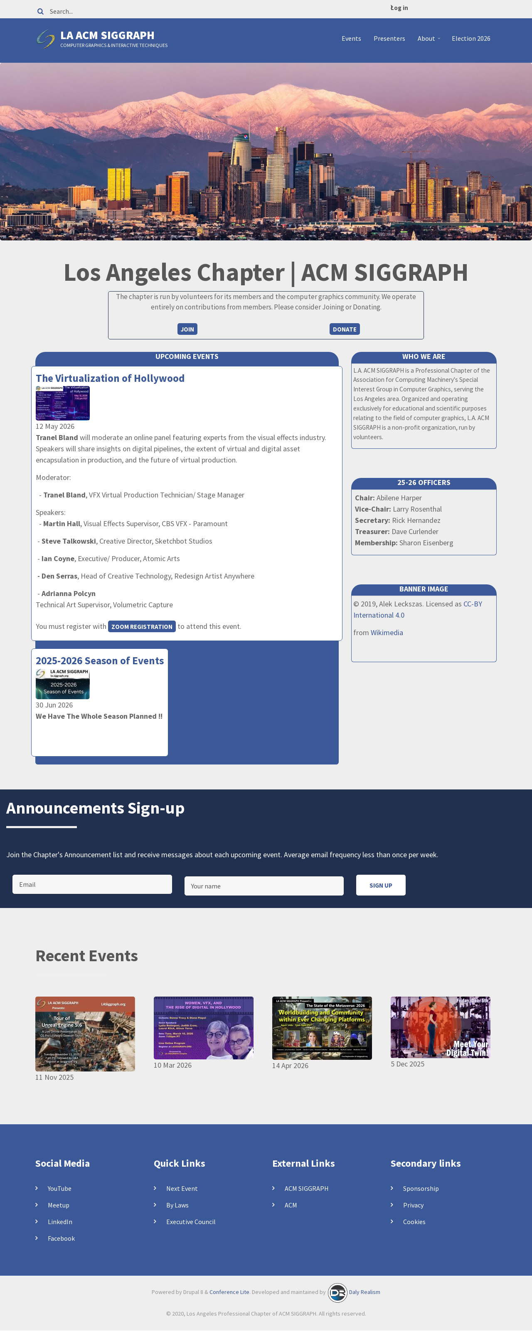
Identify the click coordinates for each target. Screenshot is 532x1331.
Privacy (413, 1205)
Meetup (58, 1205)
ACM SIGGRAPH (307, 1188)
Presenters (389, 38)
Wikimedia (387, 632)
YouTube (59, 1188)
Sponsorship (421, 1188)
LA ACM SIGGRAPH (107, 34)
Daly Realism (364, 1292)
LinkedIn (60, 1221)
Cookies (414, 1221)
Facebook (61, 1238)
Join (187, 329)
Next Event (182, 1188)
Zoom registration (141, 627)
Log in (399, 8)
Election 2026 (471, 38)
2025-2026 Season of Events (100, 660)
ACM (291, 1205)
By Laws (177, 1205)
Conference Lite (229, 1292)
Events (351, 38)
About (430, 41)
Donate (345, 329)
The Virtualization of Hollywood (110, 378)
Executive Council (191, 1221)
